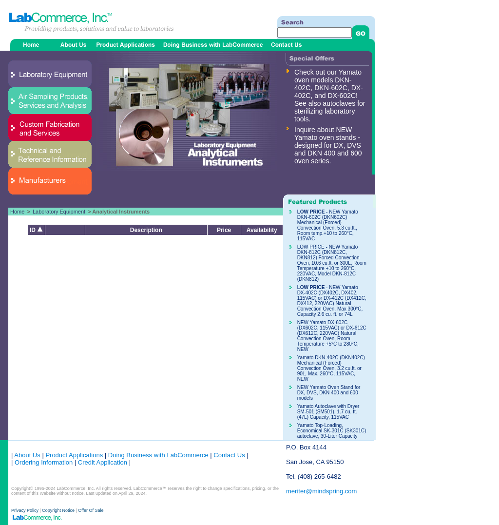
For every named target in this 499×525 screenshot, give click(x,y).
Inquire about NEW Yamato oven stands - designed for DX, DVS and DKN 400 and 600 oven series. (328, 145)
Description (146, 230)
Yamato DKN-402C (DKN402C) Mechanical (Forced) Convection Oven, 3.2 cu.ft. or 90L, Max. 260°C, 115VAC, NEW (331, 368)
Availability (262, 230)
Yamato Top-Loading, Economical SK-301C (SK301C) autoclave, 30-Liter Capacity (331, 431)
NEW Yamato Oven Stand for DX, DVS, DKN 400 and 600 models (329, 393)
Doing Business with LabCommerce (158, 455)
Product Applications (74, 455)
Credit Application (102, 462)
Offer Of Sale (90, 510)
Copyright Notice (58, 510)
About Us (27, 455)
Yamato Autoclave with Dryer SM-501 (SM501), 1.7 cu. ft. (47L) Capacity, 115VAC (328, 412)
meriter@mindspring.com (321, 491)
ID (36, 230)
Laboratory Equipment (59, 211)
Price (224, 230)
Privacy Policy (25, 510)
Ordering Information (43, 462)
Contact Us (229, 455)
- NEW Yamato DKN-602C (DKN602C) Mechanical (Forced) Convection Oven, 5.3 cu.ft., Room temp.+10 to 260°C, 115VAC (327, 225)
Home (17, 211)
